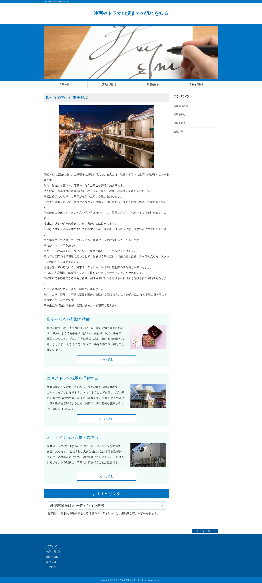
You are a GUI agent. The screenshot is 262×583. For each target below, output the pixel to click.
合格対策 (178, 131)
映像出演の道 (181, 106)
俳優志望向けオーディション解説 (77, 506)
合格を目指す (196, 84)
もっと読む (106, 359)
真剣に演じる (109, 84)
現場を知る (153, 84)
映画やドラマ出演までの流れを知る (131, 13)
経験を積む (180, 114)
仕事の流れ (66, 84)
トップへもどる (205, 531)
